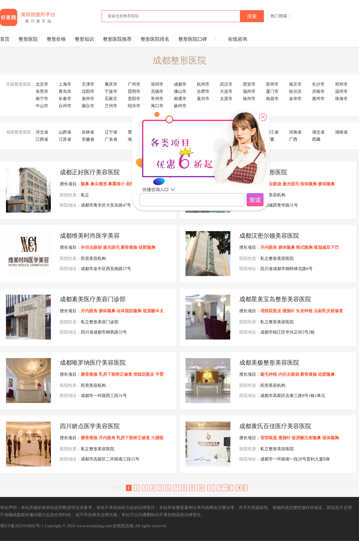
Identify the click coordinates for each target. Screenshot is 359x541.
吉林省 (88, 132)
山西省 (65, 132)
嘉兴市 (203, 98)
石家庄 (111, 98)
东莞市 (42, 91)
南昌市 (272, 98)
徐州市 (249, 98)
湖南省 (341, 132)
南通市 (180, 98)
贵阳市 (134, 98)
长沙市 (318, 84)
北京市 (42, 84)
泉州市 (88, 98)
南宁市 (42, 98)
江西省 (42, 139)
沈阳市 (88, 91)
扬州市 (180, 106)
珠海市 (341, 98)
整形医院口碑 (192, 39)
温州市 (341, 91)
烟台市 (88, 106)
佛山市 (180, 91)
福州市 (249, 91)
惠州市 (318, 98)
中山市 (42, 106)
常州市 (157, 98)
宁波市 (111, 91)
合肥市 (203, 91)
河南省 (295, 132)
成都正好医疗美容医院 (90, 172)
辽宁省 (111, 132)
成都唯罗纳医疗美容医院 (93, 362)
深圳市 (157, 84)
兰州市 (111, 106)
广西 (293, 139)
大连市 (226, 91)
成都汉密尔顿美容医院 (269, 235)
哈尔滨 (295, 91)
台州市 (65, 106)
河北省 (42, 132)
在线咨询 (237, 39)
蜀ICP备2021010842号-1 (21, 526)
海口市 (157, 106)
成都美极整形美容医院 (269, 362)
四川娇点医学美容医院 (90, 426)
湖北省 (318, 132)
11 (211, 488)
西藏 (316, 139)
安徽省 (88, 139)
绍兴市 (134, 106)
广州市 (134, 84)
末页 (241, 488)
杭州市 (203, 84)
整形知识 (84, 39)
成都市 (180, 84)
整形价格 (56, 39)
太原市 (226, 98)
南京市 (295, 84)
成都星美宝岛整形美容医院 (275, 299)
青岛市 (65, 91)
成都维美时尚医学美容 (90, 235)
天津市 (88, 84)
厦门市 (272, 91)
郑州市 (341, 84)
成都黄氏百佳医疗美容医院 (275, 426)
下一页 (225, 488)
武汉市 (226, 84)
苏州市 (272, 84)
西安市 (249, 84)
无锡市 (157, 91)
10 (201, 488)
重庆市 (111, 84)
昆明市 (134, 91)
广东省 (111, 139)
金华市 (295, 98)
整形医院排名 (155, 39)
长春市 (65, 98)
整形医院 (28, 39)
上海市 (65, 84)
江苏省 (65, 139)
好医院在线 (123, 526)
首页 (5, 39)
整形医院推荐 (117, 39)
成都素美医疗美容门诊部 (93, 299)
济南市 (318, 91)
